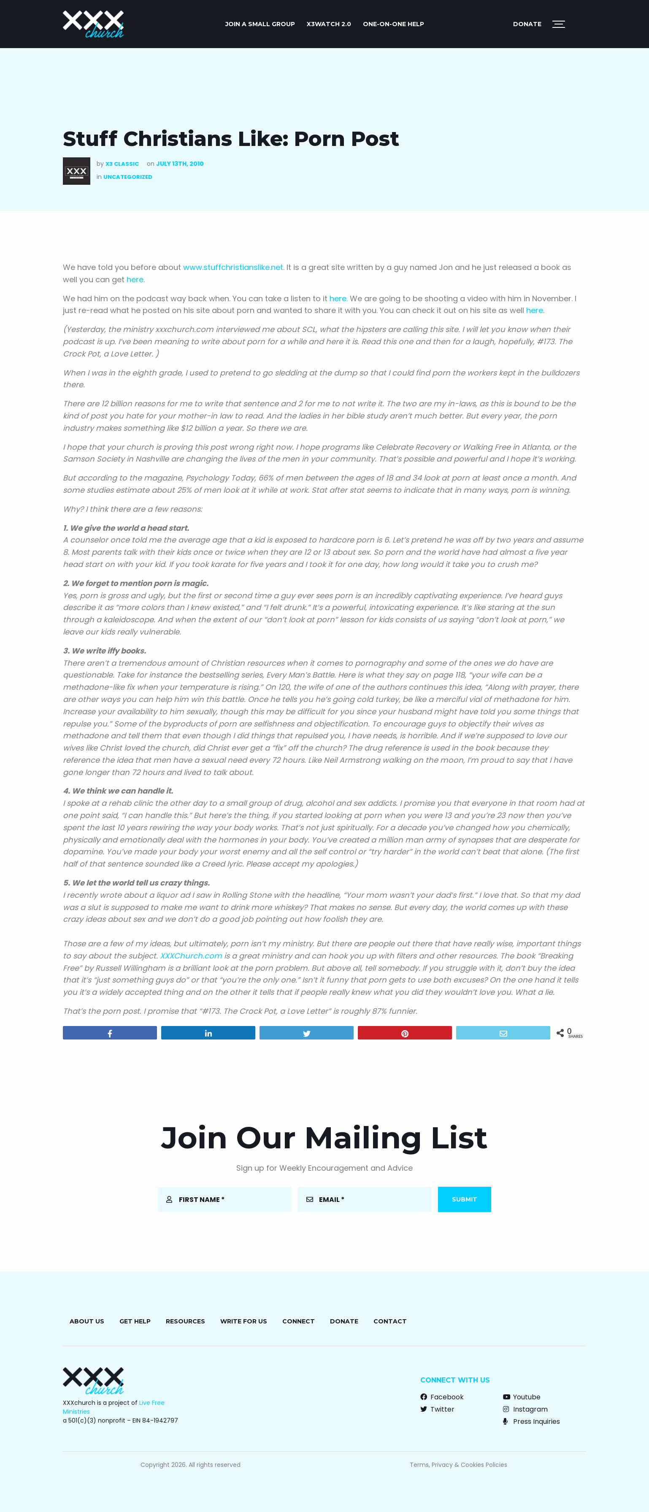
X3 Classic (122, 164)
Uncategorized (127, 177)
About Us (87, 1321)
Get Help (135, 1321)
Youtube (522, 1397)
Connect (298, 1321)
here (534, 310)
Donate (527, 24)
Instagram (525, 1409)
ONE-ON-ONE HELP (393, 24)
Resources (185, 1321)
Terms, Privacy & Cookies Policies (458, 1465)
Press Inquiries (531, 1421)
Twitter (437, 1409)
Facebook (442, 1397)
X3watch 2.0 (329, 24)
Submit (464, 1199)
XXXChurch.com (191, 955)
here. (136, 279)
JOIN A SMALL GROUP (260, 24)
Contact (390, 1321)
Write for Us (243, 1321)
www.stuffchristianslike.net (233, 267)
